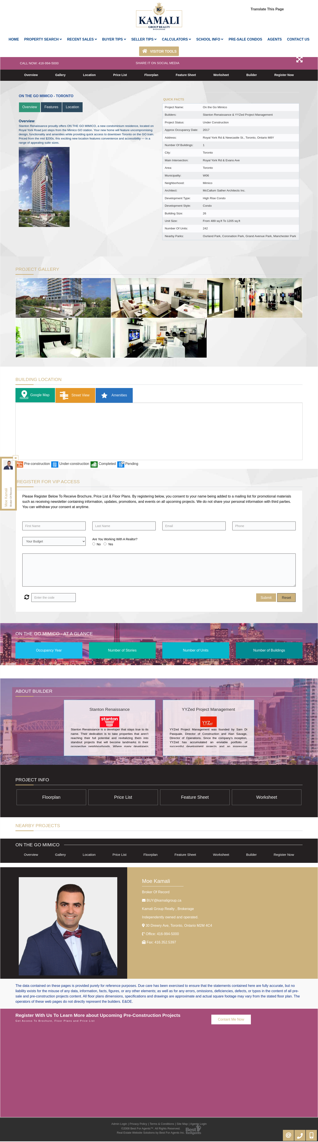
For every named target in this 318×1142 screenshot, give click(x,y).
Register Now (284, 75)
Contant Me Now (231, 1020)
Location (89, 75)
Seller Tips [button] (144, 39)
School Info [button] (209, 39)
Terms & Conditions (162, 1124)
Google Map (33, 395)
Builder (251, 75)
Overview (31, 75)
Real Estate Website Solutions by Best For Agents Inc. (151, 1133)
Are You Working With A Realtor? (114, 539)
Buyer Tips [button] (114, 39)
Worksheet (221, 75)
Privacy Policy (138, 1124)
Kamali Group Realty (168, 909)
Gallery (60, 75)
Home (14, 39)
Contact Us (298, 39)
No (99, 544)
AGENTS (274, 39)
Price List (120, 75)
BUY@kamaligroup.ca (163, 901)
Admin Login (119, 1124)
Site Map (182, 1124)
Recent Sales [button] (82, 39)
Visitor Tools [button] (158, 51)
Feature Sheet (186, 75)
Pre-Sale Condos (245, 39)
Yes (110, 544)
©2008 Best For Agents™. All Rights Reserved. (150, 1129)
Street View (73, 395)
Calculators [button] (176, 39)
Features (52, 107)
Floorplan (151, 75)
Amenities (112, 395)
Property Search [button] (43, 39)
